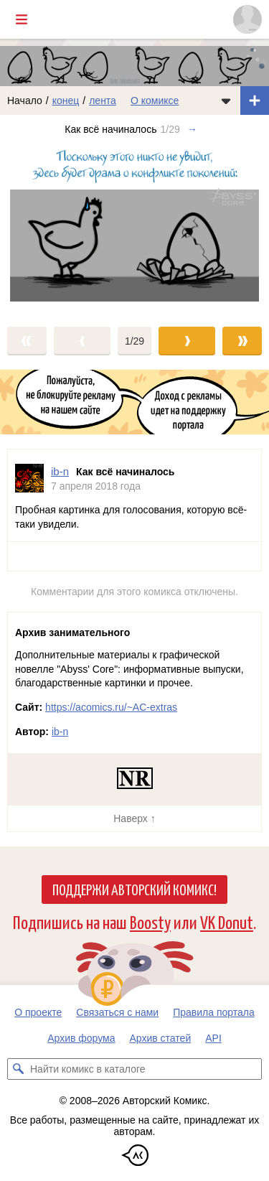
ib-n (60, 731)
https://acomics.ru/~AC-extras (111, 707)
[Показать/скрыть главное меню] (21, 19)
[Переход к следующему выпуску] (134, 228)
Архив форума (81, 1038)
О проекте (38, 1012)
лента (102, 100)
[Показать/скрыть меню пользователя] (247, 19)
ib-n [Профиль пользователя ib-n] (60, 471)
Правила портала (214, 1012)
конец (66, 100)
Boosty (150, 921)
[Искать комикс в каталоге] (18, 1069)
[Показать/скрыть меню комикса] (226, 100)
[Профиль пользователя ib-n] (29, 478)
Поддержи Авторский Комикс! (134, 888)
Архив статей (161, 1038)
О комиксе (155, 100)
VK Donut (226, 921)
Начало (24, 100)
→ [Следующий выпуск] (192, 129)
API (213, 1038)
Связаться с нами (117, 1012)
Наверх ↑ (134, 818)
